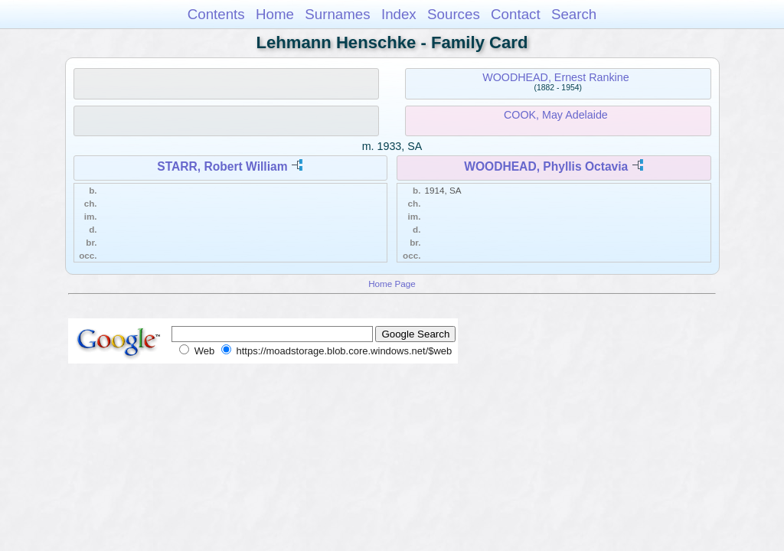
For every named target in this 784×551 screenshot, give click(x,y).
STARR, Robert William (222, 166)
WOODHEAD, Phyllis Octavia (546, 166)
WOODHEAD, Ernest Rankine (555, 77)
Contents (216, 14)
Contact (516, 14)
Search (573, 14)
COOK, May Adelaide (556, 115)
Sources (453, 14)
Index (398, 14)
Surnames (337, 14)
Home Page (392, 284)
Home (275, 14)
